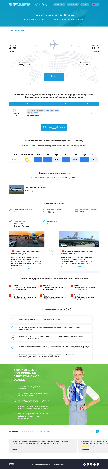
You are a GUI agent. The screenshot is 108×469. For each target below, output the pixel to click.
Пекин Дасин (78, 295)
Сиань (15, 295)
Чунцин (46, 295)
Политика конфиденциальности (41, 463)
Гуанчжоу (46, 286)
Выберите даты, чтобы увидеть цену (54, 128)
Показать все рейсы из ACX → (22, 269)
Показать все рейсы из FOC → (72, 267)
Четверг (56, 110)
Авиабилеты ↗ (59, 4)
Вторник (46, 110)
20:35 (56, 160)
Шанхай (15, 286)
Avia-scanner (13, 30)
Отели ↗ (85, 4)
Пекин (76, 286)
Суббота (35, 112)
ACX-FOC (21, 30)
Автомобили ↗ (73, 4)
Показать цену (92, 112)
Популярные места (58, 463)
